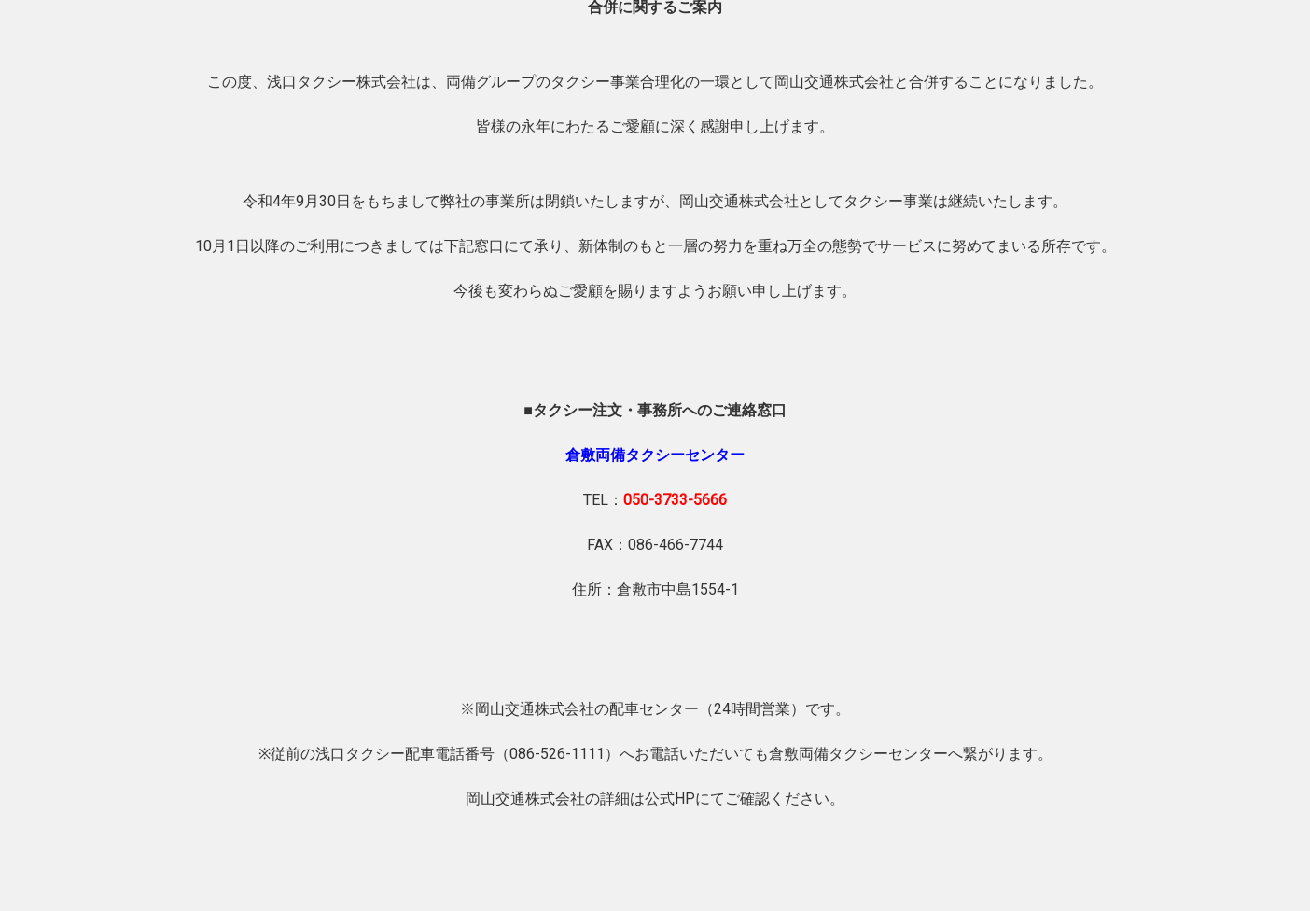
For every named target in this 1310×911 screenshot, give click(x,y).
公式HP (670, 798)
